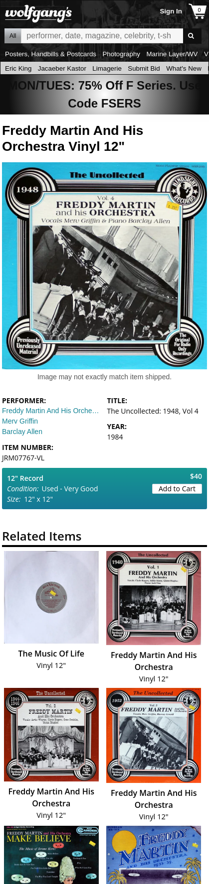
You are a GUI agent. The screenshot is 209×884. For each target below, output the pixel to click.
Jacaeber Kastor (62, 68)
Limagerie (107, 68)
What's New (184, 68)
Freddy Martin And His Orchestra (52, 411)
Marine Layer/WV (172, 54)
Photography (121, 54)
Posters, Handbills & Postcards (50, 54)
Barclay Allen (22, 432)
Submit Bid (144, 68)
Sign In (171, 11)
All (12, 35)
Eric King (18, 68)
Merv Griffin (20, 421)
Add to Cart (177, 488)
